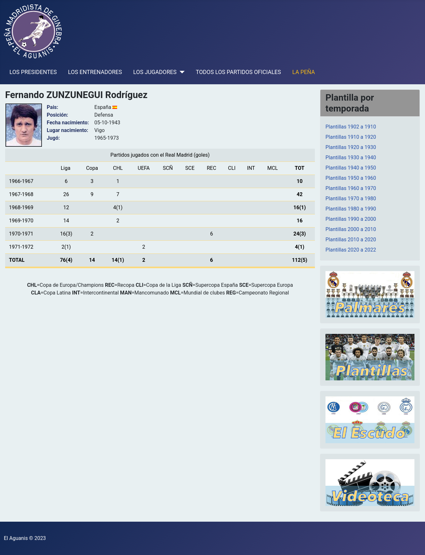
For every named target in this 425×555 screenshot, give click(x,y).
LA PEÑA (303, 72)
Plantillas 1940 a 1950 (350, 168)
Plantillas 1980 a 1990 (350, 209)
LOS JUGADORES (154, 72)
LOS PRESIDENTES (33, 72)
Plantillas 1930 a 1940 (350, 157)
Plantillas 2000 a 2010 (350, 229)
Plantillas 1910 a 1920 (350, 137)
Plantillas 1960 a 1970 (350, 188)
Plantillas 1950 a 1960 (350, 178)
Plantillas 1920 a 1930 (350, 147)
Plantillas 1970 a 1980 (350, 198)
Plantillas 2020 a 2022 (350, 250)
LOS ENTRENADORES (95, 72)
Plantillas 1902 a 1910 (350, 127)
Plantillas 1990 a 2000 (350, 219)
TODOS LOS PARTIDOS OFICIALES (238, 72)
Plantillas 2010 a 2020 (350, 239)
